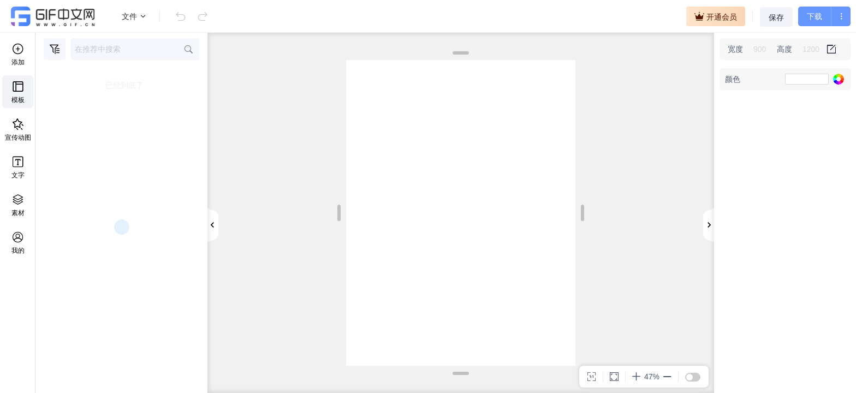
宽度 (735, 49)
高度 (784, 49)
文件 (134, 16)
